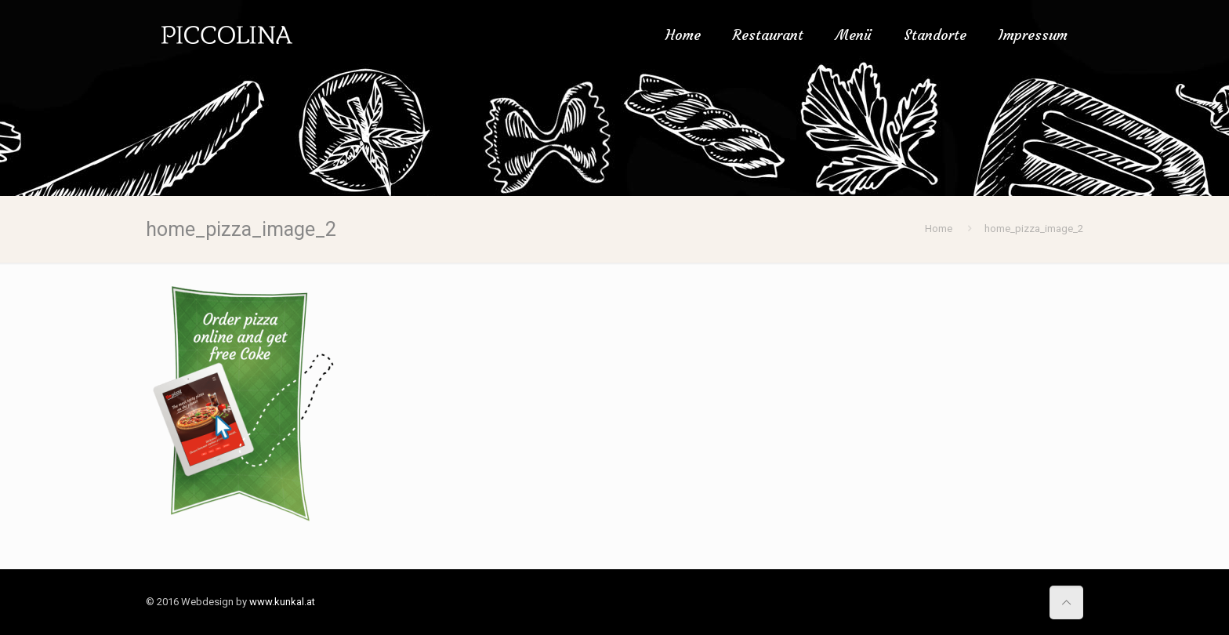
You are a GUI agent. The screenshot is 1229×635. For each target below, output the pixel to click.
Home (938, 228)
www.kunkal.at (282, 602)
